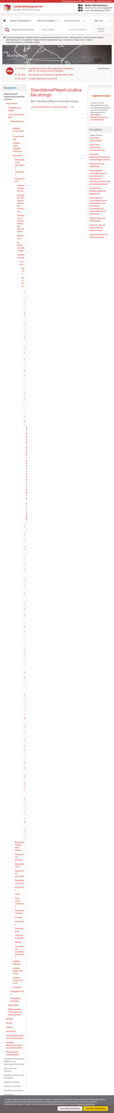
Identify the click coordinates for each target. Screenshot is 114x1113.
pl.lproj (24, 602)
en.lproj (24, 345)
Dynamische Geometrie (19, 873)
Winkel (18, 942)
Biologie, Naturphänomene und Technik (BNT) (14, 1045)
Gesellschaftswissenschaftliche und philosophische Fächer (14, 1061)
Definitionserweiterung (21, 188)
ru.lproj (24, 647)
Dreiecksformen (19, 865)
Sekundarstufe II (17, 992)
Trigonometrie (39, 40)
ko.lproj (24, 556)
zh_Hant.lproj (24, 791)
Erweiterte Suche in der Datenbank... (99, 118)
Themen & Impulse (46, 20)
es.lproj (24, 368)
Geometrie (27, 40)
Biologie (9, 1019)
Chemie (9, 1027)
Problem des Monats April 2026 (42, 78)
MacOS (23, 271)
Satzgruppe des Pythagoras (20, 163)
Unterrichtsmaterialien (93, 37)
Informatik (11, 1031)
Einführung (20, 237)
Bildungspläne (89, 1)
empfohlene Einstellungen (95, 1108)
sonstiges (17, 987)
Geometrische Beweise (19, 857)
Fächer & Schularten (20, 20)
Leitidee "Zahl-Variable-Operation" (17, 147)
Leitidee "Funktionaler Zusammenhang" (18, 133)
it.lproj (88, 40)
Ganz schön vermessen (19, 902)
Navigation (10, 87)
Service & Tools (72, 20)
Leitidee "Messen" (17, 962)
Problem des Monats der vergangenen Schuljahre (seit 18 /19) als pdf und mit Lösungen (50, 69)
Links (17, 894)
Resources (79, 40)
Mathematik (75, 37)
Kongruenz (19, 888)
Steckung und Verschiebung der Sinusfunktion (20, 223)
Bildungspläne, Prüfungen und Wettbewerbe (15, 1012)
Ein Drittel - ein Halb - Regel (20, 246)
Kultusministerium (104, 1)
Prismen (18, 917)
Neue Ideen (13, 1005)
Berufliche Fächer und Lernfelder (14, 1076)
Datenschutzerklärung (86, 1104)
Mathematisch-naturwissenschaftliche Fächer (47, 37)
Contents (68, 40)
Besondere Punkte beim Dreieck (20, 846)
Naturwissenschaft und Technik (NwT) (15, 1036)
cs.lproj (24, 299)
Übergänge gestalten (15, 999)
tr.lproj (24, 693)
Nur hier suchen (101, 29)
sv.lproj (24, 670)
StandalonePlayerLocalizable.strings (49, 107)
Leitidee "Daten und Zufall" (18, 971)
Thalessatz (19, 173)
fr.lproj (24, 391)
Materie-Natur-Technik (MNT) (12, 1053)
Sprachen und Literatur (10, 1069)
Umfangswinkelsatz (20, 936)
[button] (4, 20)
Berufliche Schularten (13, 1090)
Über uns (98, 20)
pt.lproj (24, 624)
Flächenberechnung (19, 881)
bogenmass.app (55, 40)
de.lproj (24, 322)
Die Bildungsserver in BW (72, 1)
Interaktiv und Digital (14, 109)
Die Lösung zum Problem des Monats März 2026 (50, 75)
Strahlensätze (19, 929)
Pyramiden (19, 922)
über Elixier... (96, 115)
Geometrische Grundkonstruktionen (19, 951)
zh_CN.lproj (24, 720)
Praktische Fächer (12, 1086)
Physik (9, 1023)
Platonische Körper (20, 911)
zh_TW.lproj (24, 824)
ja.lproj (24, 533)
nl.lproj (24, 579)
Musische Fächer (11, 1082)
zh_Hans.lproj (24, 754)
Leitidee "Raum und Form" (18, 980)
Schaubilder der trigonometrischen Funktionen (20, 203)
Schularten (9, 1094)
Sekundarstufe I (13, 40)
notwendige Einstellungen (70, 1108)
